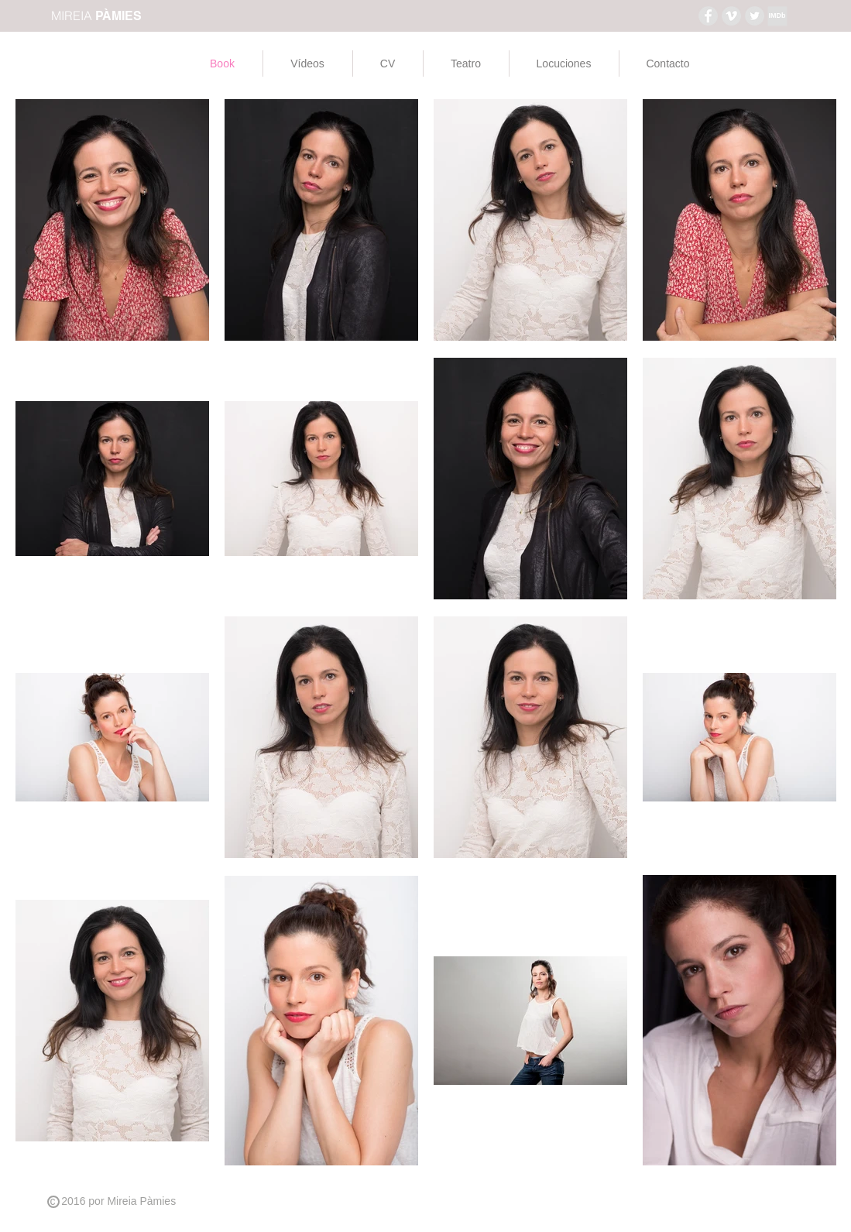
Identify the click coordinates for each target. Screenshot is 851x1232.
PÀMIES (118, 16)
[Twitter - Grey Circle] (754, 16)
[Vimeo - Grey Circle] (731, 16)
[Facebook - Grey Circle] (708, 16)
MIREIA (73, 15)
